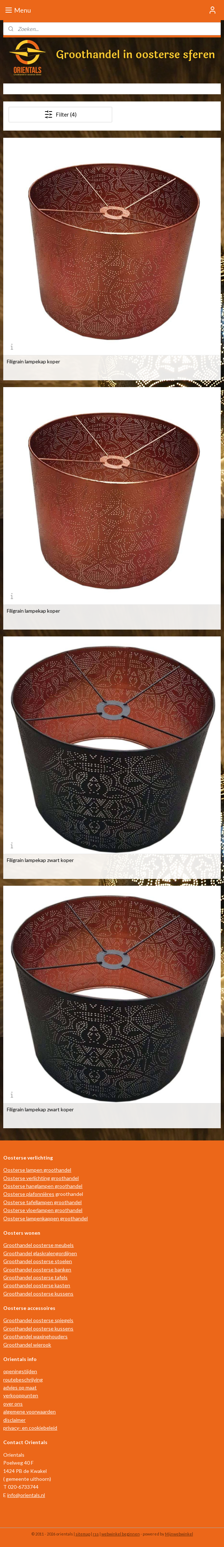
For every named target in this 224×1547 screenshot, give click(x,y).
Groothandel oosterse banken (37, 1269)
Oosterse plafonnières (28, 1194)
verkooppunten (20, 1395)
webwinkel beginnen (120, 1534)
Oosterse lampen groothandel (37, 1170)
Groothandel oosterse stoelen (37, 1261)
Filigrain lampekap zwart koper (40, 860)
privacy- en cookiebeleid (30, 1428)
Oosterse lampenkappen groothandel (45, 1218)
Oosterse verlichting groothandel (41, 1178)
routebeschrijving (23, 1379)
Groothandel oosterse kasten (36, 1285)
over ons (13, 1404)
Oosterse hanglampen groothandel (42, 1186)
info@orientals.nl (26, 1495)
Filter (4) (60, 114)
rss (96, 1534)
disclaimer (14, 1420)
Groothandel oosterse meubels (38, 1245)
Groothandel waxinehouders (35, 1336)
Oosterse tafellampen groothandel (42, 1202)
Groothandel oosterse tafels (35, 1277)
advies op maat (20, 1387)
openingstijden (20, 1371)
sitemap (83, 1534)
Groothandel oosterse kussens (38, 1293)
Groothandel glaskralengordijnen (40, 1253)
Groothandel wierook (27, 1345)
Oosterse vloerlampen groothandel (42, 1210)
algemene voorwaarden (29, 1411)
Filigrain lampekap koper (33, 361)
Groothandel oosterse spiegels (38, 1320)
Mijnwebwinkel (179, 1534)
